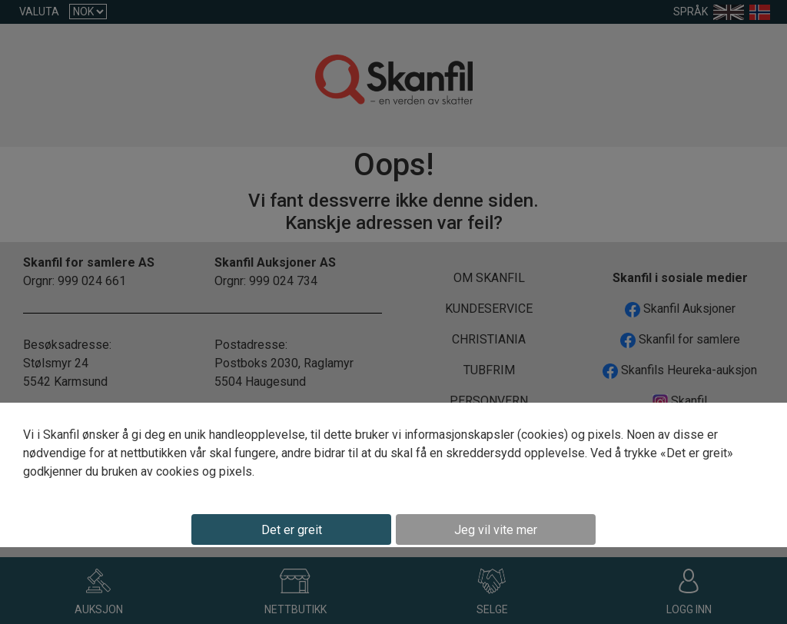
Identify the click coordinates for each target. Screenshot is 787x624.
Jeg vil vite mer (495, 530)
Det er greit (291, 530)
